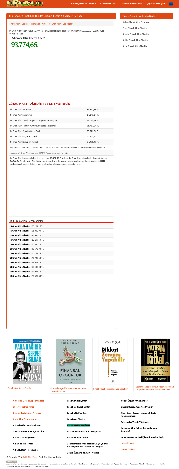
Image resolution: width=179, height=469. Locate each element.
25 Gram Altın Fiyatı (19, 271)
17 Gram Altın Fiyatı (19, 235)
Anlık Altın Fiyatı (30, 457)
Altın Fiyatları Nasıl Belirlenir (27, 425)
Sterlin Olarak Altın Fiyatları (136, 34)
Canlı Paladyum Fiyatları (78, 407)
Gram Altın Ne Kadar (132, 3)
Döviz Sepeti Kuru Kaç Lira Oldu (28, 431)
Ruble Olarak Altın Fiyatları (136, 40)
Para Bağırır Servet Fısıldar (25, 364)
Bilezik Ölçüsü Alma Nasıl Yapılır (137, 407)
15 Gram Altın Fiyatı (19, 226)
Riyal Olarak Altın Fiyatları (135, 46)
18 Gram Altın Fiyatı (19, 240)
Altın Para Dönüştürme (24, 437)
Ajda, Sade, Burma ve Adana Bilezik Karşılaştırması (138, 414)
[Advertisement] (61, 75)
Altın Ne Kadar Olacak (77, 437)
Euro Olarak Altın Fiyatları (135, 28)
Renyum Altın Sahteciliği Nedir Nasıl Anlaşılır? (143, 437)
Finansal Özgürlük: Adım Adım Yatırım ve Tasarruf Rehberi (68, 365)
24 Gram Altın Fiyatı (19, 267)
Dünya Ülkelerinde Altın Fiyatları (83, 453)
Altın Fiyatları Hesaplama (83, 3)
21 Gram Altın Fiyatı (19, 253)
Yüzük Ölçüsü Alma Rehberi (134, 401)
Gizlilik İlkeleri (127, 443)
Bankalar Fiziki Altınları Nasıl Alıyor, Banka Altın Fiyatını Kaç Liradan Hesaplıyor (87, 445)
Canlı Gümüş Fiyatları (77, 401)
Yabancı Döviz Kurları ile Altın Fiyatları (139, 16)
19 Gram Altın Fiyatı (19, 244)
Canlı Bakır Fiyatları (76, 419)
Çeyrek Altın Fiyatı (156, 3)
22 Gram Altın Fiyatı (19, 258)
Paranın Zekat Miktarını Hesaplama (84, 431)
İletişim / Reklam (128, 449)
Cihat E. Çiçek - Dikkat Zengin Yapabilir (110, 364)
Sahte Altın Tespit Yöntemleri (135, 422)
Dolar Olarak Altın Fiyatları (136, 22)
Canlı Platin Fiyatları (77, 413)
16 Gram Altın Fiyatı (19, 231)
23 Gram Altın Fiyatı (19, 262)
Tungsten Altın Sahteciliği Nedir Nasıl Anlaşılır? (139, 429)
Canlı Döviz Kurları (109, 3)
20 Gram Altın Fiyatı (19, 249)
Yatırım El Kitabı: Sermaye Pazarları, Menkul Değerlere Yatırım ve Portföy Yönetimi (155, 365)
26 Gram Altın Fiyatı (19, 276)
